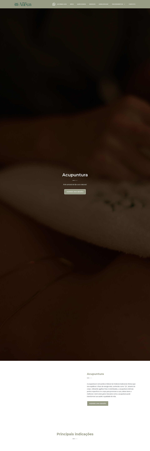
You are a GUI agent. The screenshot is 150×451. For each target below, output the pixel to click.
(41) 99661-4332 (62, 4)
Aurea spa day (103, 4)
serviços (92, 4)
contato (132, 4)
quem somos (81, 4)
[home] (22, 4)
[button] (118, 4)
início (72, 4)
